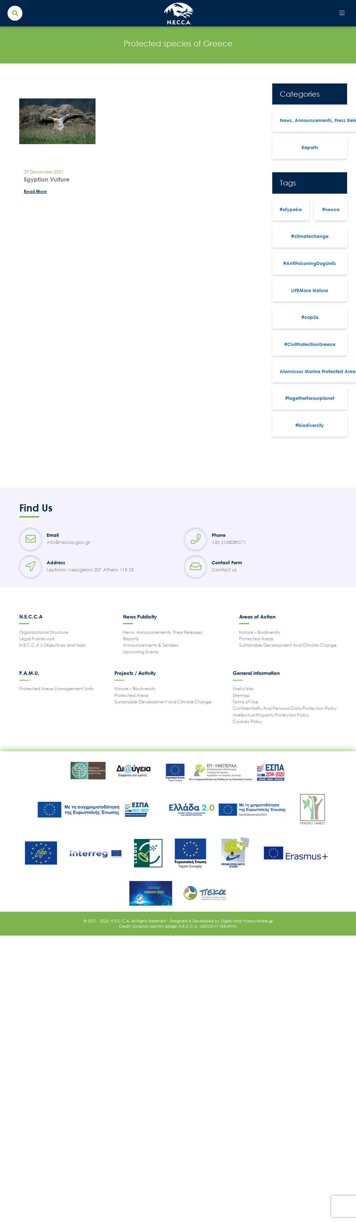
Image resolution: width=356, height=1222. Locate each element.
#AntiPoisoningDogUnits (309, 263)
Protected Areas (256, 638)
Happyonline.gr (258, 920)
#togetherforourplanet (309, 398)
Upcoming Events (141, 652)
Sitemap (241, 695)
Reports (309, 147)
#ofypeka (291, 209)
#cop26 (309, 317)
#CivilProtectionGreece (309, 344)
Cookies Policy (247, 721)
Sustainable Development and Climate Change (163, 701)
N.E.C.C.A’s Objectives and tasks (52, 645)
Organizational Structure (43, 632)
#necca (331, 209)
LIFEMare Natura (309, 290)
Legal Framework (37, 638)
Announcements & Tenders (151, 645)
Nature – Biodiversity (259, 632)
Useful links (243, 688)
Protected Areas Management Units (56, 688)
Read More (35, 191)
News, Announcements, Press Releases (162, 632)
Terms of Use (245, 701)
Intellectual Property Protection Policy (271, 715)
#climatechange (310, 236)
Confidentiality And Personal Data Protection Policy (285, 708)
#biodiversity (309, 425)
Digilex (227, 920)
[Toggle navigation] (342, 13)
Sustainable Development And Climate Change (288, 645)
